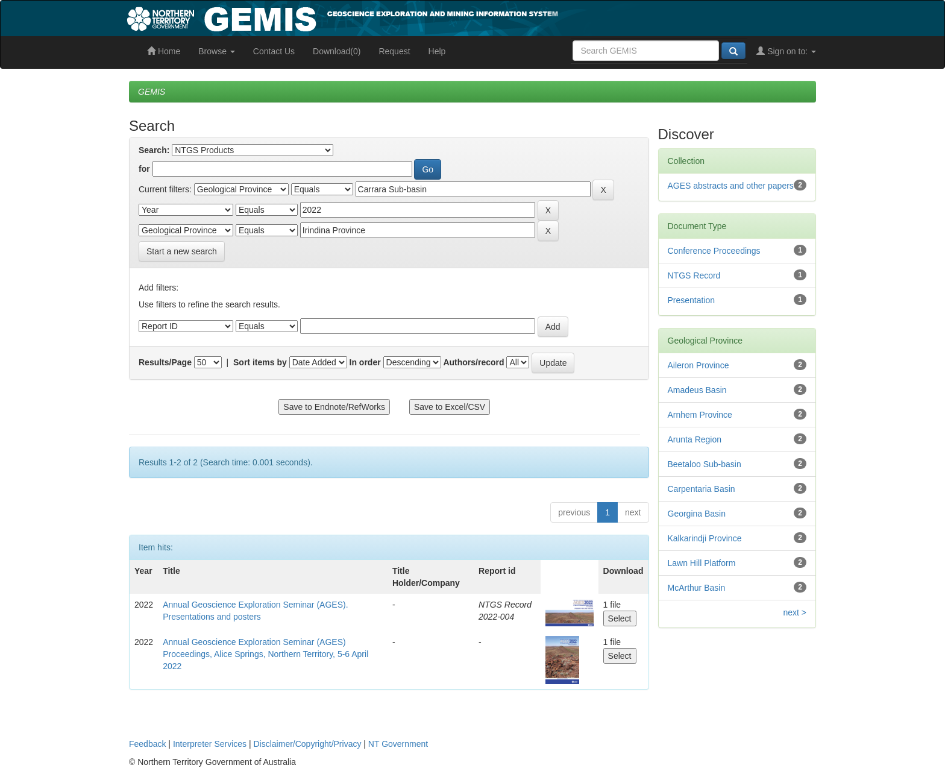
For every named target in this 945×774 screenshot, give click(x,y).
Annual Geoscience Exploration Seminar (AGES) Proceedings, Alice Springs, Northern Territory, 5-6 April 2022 (265, 654)
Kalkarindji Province (705, 538)
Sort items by (260, 362)
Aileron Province (698, 365)
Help (437, 51)
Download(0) (336, 51)
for (144, 169)
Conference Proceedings (714, 251)
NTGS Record (694, 275)
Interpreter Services (209, 744)
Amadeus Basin (697, 390)
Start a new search (181, 251)
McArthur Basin (697, 588)
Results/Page (165, 362)
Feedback (147, 744)
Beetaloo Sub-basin (704, 464)
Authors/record (473, 362)
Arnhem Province (700, 415)
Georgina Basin (697, 513)
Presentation (691, 300)
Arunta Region (695, 439)
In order (365, 362)
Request (394, 51)
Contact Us (274, 51)
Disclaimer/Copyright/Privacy (308, 744)
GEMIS (151, 91)
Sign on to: (786, 51)
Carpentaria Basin (701, 489)
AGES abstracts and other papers (731, 185)
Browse (216, 51)
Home (163, 51)
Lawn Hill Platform (702, 563)
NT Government (398, 744)
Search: (154, 150)
